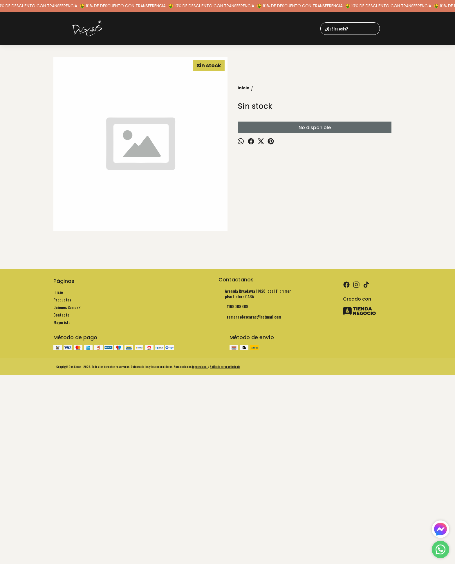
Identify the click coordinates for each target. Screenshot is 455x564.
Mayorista (62, 496)
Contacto (61, 489)
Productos (62, 474)
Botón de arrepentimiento (225, 540)
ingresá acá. (200, 540)
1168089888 (233, 480)
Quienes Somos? (66, 481)
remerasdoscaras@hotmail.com (250, 490)
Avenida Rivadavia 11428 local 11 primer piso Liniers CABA (255, 467)
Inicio (58, 466)
